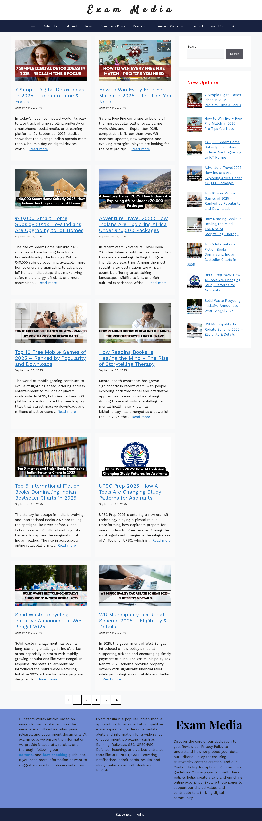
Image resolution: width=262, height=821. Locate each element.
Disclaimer (140, 26)
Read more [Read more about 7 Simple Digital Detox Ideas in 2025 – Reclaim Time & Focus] (39, 149)
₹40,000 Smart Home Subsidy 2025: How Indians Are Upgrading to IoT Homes (49, 224)
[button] (233, 26)
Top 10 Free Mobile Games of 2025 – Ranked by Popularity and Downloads (50, 358)
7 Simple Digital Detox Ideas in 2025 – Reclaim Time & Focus (49, 96)
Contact (197, 26)
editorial (26, 755)
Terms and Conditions (169, 26)
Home (32, 26)
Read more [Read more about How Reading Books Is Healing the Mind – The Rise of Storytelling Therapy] (141, 417)
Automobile (51, 26)
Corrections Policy (113, 26)
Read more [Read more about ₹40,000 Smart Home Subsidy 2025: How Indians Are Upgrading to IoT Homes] (48, 283)
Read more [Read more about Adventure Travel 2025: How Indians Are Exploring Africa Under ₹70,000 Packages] (157, 283)
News (89, 26)
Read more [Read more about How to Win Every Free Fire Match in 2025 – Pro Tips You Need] (141, 149)
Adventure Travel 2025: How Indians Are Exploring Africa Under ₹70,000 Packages (133, 224)
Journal (72, 26)
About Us (217, 26)
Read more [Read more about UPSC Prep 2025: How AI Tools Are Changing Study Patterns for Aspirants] (161, 540)
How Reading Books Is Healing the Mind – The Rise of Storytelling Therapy (133, 358)
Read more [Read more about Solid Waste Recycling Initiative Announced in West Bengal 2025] (48, 679)
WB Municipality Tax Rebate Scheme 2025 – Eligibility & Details (133, 621)
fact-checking (55, 755)
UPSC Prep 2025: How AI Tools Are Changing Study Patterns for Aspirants (130, 492)
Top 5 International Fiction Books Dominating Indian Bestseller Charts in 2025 (47, 492)
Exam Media (131, 10)
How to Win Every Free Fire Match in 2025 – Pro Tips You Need (135, 96)
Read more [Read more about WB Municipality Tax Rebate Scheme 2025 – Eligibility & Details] (112, 679)
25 (116, 699)
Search (193, 46)
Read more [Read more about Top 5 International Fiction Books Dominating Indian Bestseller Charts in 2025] (67, 545)
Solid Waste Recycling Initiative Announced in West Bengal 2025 (49, 621)
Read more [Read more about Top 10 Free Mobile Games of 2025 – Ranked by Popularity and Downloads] (67, 411)
